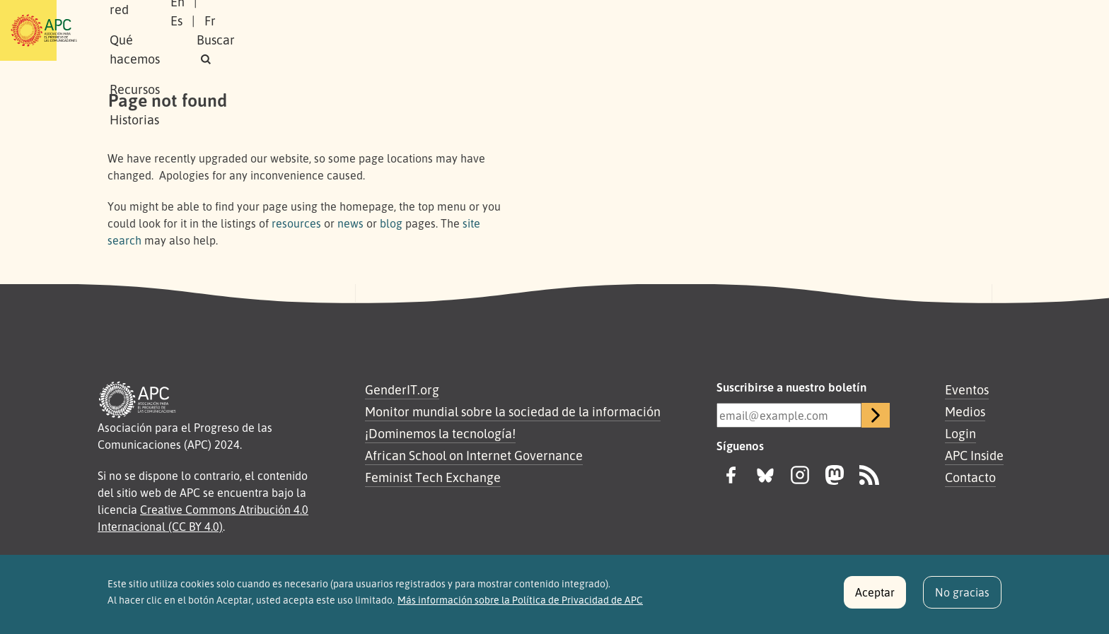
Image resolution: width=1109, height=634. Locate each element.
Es (854, 30)
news (350, 223)
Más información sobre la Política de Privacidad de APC (520, 606)
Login (960, 433)
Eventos (967, 389)
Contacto (970, 477)
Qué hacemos (402, 30)
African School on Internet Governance (474, 455)
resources (296, 223)
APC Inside (974, 455)
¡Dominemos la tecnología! (440, 433)
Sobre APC (226, 30)
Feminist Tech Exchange (433, 477)
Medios (965, 411)
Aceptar (875, 599)
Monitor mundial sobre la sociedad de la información (513, 411)
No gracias (962, 599)
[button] (974, 30)
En (819, 30)
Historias (558, 30)
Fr (887, 30)
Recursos (487, 30)
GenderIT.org (402, 389)
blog (391, 223)
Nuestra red (310, 30)
